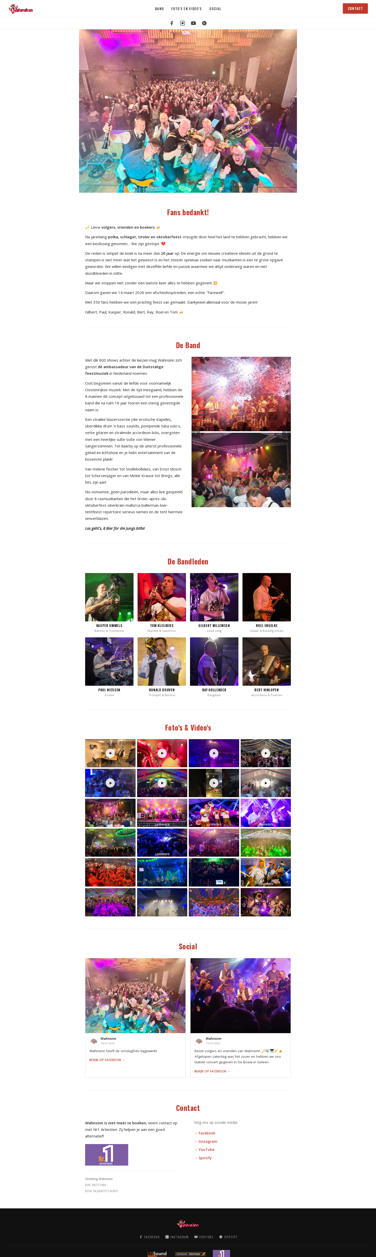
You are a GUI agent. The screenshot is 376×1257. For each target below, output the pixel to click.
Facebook (149, 1237)
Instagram (177, 1237)
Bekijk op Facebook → (107, 1060)
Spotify (228, 1237)
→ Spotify (203, 1157)
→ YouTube (204, 1149)
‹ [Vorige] (196, 432)
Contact (355, 8)
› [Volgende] (287, 432)
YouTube (203, 1237)
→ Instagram (205, 1141)
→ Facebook (204, 1133)
